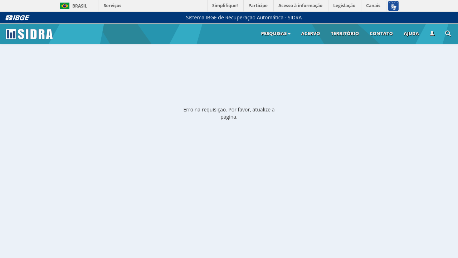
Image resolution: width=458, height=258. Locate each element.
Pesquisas (275, 33)
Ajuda (411, 33)
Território (345, 33)
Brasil (72, 6)
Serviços (112, 6)
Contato (381, 33)
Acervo (310, 33)
